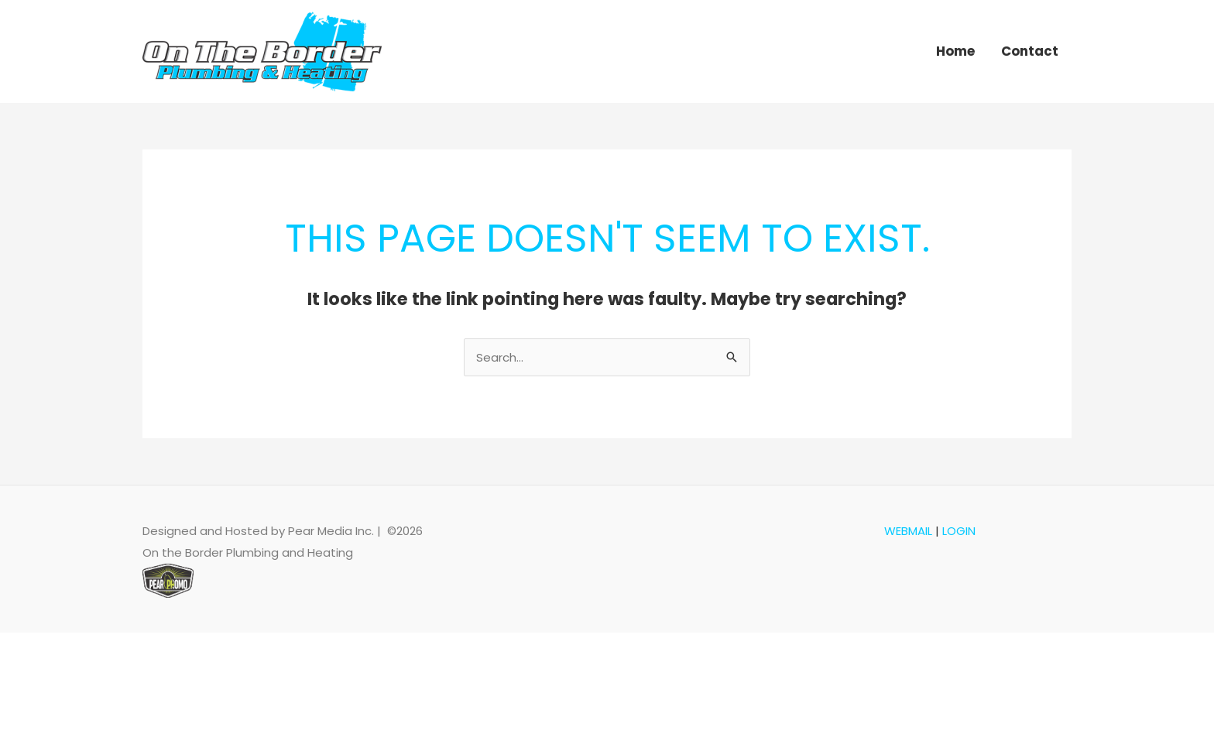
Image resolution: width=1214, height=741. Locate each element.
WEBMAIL (908, 531)
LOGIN (959, 531)
